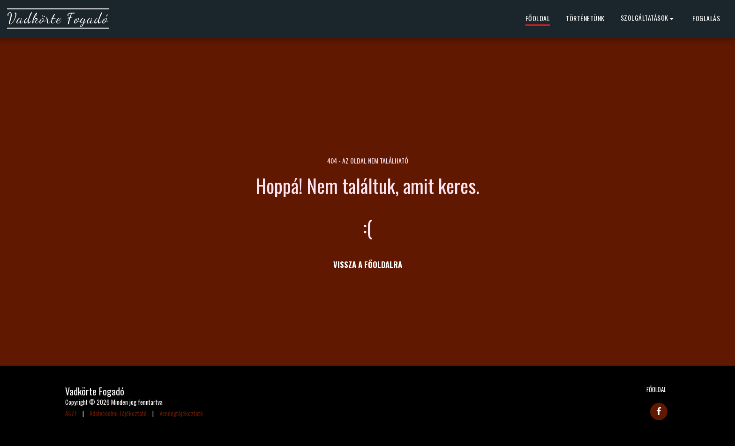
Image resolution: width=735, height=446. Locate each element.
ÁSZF (71, 413)
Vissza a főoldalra (367, 264)
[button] (648, 19)
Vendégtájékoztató (181, 413)
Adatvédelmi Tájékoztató (118, 413)
